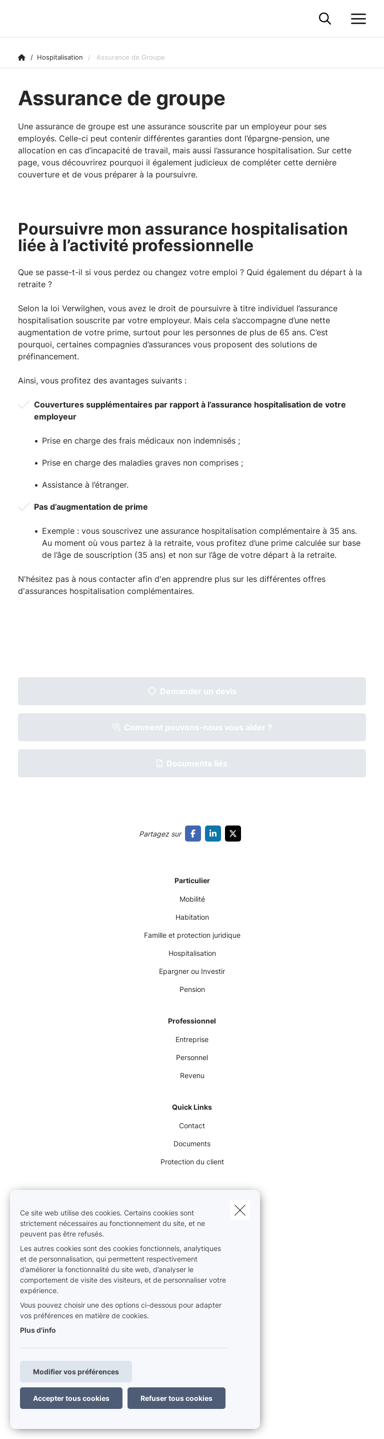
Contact (192, 1125)
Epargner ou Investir (192, 971)
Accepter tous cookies (71, 1398)
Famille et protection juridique (192, 935)
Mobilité (192, 899)
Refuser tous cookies (176, 1398)
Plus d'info (38, 1330)
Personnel (192, 1057)
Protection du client (192, 1161)
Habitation (192, 917)
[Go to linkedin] (215, 834)
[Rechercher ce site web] (325, 19)
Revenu (192, 1075)
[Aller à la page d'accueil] (24, 19)
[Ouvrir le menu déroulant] (356, 19)
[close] (240, 1210)
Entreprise (192, 1039)
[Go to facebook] (195, 834)
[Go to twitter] (235, 834)
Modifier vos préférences (76, 1371)
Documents (192, 1143)
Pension (192, 989)
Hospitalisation (192, 953)
